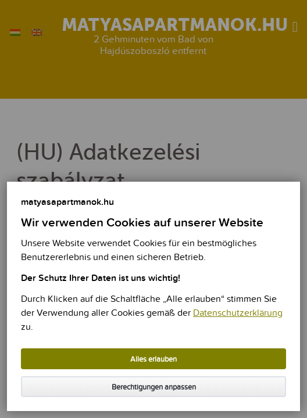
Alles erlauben (153, 359)
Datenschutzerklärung (238, 313)
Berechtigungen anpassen (154, 387)
